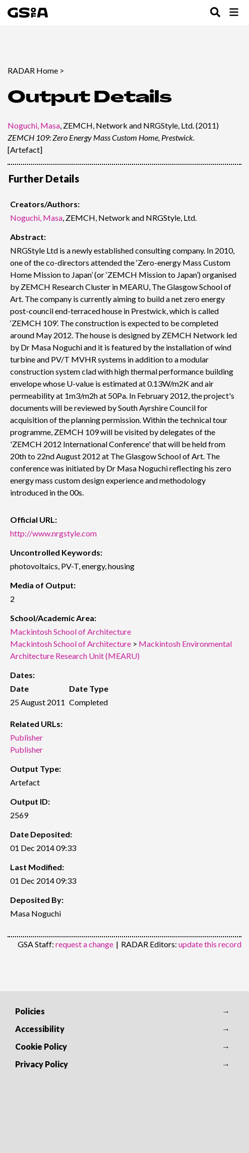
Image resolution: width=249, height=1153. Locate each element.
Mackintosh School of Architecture (70, 631)
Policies (30, 1011)
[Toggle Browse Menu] (233, 13)
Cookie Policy (41, 1046)
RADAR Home (33, 70)
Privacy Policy (41, 1064)
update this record (209, 944)
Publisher (26, 737)
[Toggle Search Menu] (215, 13)
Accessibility (40, 1029)
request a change (84, 944)
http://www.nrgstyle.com (53, 533)
